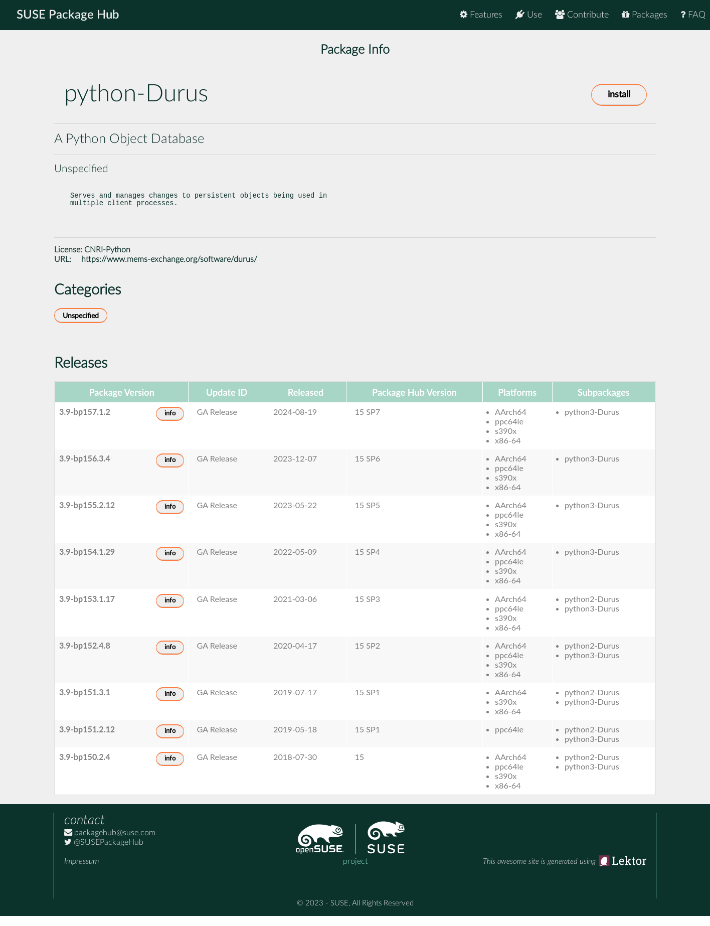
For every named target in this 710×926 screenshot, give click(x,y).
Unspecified (81, 326)
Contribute (582, 15)
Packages (644, 15)
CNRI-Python (107, 260)
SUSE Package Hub (68, 15)
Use (528, 15)
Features (481, 15)
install (619, 94)
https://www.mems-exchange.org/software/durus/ (169, 269)
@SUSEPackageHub (103, 852)
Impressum (81, 871)
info (169, 423)
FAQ (692, 15)
